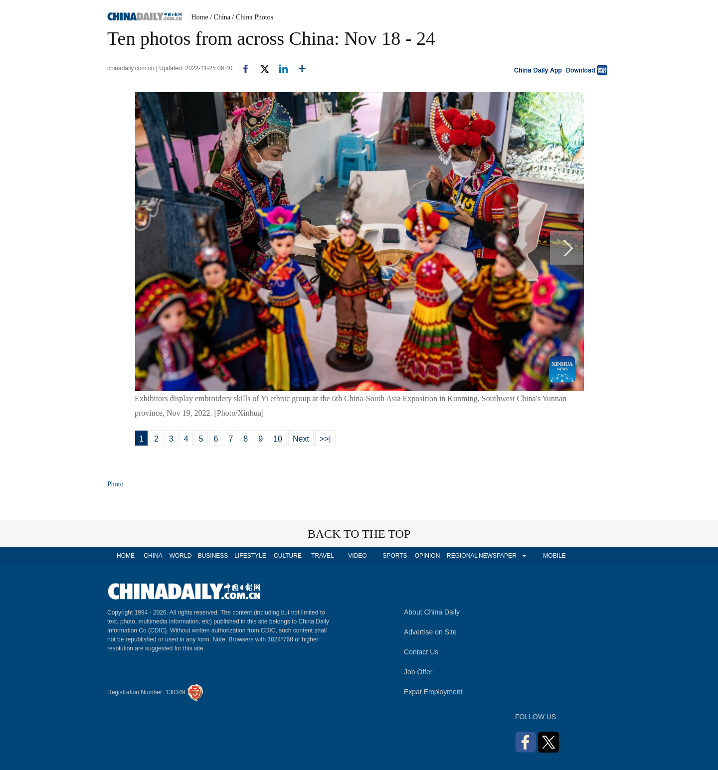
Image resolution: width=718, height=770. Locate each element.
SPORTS (394, 555)
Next (301, 439)
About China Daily (432, 612)
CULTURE (288, 555)
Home (199, 17)
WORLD (181, 555)
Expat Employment (433, 692)
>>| (325, 439)
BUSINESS (213, 555)
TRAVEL (322, 555)
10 (277, 439)
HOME (126, 555)
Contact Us (421, 652)
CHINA (153, 555)
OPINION (427, 555)
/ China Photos (252, 17)
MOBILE (554, 555)
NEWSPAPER (497, 555)
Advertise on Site (430, 632)
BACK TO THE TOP (359, 533)
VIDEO (357, 555)
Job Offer (418, 672)
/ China (220, 17)
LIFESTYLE (250, 555)
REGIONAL (462, 555)
